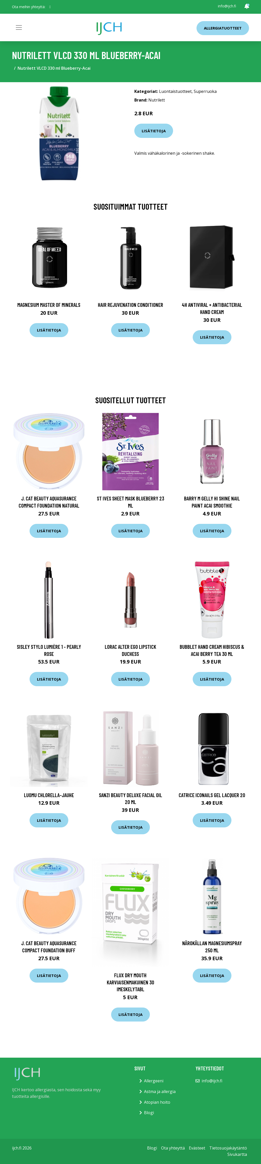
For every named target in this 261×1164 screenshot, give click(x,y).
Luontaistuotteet (175, 91)
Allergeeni (153, 1081)
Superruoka (205, 91)
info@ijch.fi (227, 6)
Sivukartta (237, 1154)
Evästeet (197, 1148)
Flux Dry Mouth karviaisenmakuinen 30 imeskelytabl (130, 982)
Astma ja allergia (160, 1091)
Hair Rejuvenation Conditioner (130, 304)
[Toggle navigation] (19, 27)
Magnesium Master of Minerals (48, 304)
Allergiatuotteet (223, 28)
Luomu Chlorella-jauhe (49, 795)
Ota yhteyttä (173, 1148)
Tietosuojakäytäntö (228, 1148)
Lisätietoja (154, 130)
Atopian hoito (157, 1102)
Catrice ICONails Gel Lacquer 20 (212, 795)
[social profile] (50, 7)
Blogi (149, 1112)
